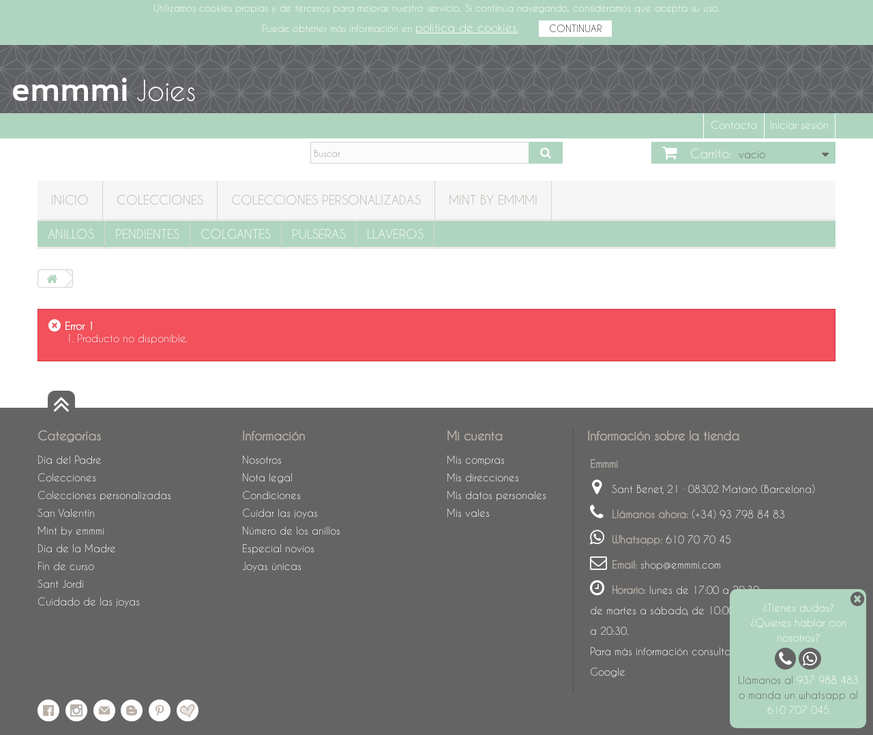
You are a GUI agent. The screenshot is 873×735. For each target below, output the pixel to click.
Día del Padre (70, 459)
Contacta (734, 125)
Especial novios (278, 548)
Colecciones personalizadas (326, 199)
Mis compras (476, 459)
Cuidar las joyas (280, 513)
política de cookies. (466, 27)
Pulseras (319, 233)
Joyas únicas (271, 566)
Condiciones (271, 495)
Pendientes (147, 233)
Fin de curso (66, 566)
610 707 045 (798, 710)
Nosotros (262, 459)
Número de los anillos (291, 530)
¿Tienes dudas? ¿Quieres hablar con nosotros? (798, 622)
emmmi (70, 89)
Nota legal (267, 477)
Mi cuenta (475, 435)
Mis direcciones (483, 477)
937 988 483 (828, 680)
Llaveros (395, 233)
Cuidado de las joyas (89, 601)
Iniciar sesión (799, 125)
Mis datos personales (496, 495)
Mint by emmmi (493, 199)
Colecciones (160, 199)
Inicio (70, 199)
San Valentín (66, 513)
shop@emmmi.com (680, 564)
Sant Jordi (61, 584)
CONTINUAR (575, 28)
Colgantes (236, 233)
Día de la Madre (77, 548)
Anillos (71, 233)
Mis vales (468, 513)
